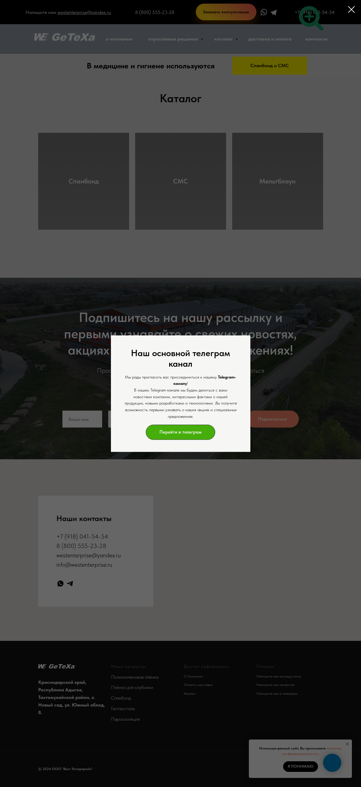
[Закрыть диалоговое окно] (351, 9)
